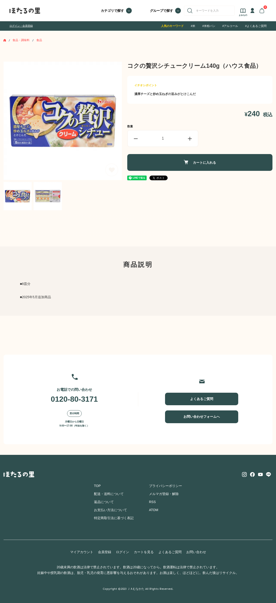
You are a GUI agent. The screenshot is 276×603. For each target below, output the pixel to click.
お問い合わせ (196, 552)
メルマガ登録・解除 (164, 494)
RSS (152, 502)
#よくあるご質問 (256, 26)
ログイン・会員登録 (21, 25)
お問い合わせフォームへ (201, 416)
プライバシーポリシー (165, 486)
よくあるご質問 (201, 399)
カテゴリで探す (112, 11)
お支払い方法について (110, 510)
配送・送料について (109, 494)
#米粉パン (208, 26)
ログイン (122, 552)
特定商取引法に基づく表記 (114, 518)
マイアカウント (81, 552)
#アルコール (230, 26)
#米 (193, 26)
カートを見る (144, 552)
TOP (97, 486)
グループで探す (161, 11)
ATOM (153, 510)
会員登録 (104, 552)
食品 (39, 40)
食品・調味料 (21, 40)
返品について (104, 502)
